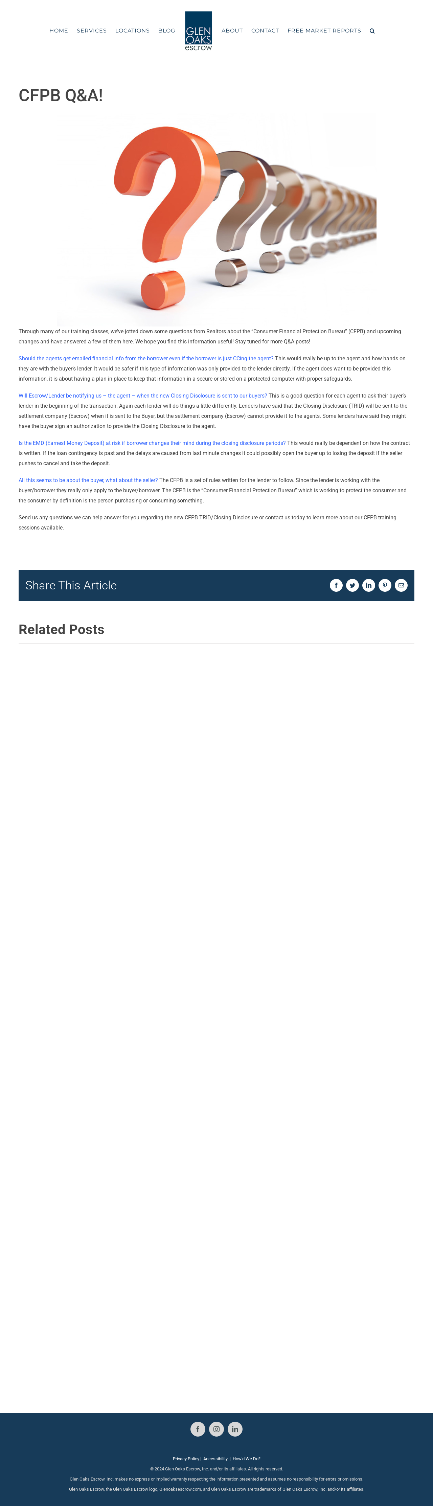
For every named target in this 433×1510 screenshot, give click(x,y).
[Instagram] (216, 1429)
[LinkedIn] (235, 1429)
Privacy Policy (186, 1458)
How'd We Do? (246, 1458)
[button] (372, 31)
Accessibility (215, 1458)
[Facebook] (197, 1429)
